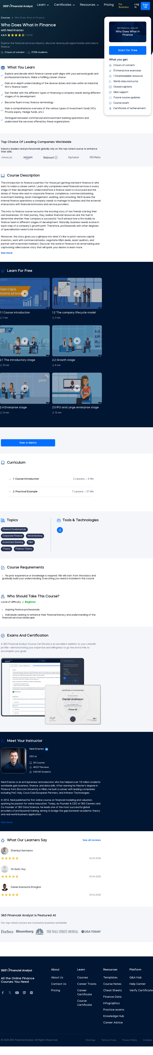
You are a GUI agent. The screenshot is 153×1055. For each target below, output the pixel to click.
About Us (58, 986)
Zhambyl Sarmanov (24, 859)
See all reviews (91, 849)
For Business (109, 6)
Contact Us (59, 992)
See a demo (17, 442)
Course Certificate (84, 1011)
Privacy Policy (127, 1049)
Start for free (126, 50)
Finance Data (112, 1005)
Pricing (95, 6)
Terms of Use (105, 1049)
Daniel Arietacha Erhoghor (28, 895)
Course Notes (112, 992)
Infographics (111, 1012)
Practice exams (113, 1018)
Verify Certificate (135, 1001)
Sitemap (87, 1049)
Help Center (136, 992)
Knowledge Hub (113, 1024)
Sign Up (144, 6)
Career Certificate (84, 1001)
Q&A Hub (134, 986)
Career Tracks (86, 992)
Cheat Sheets (112, 999)
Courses (7, 18)
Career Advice (112, 1031)
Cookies (145, 1049)
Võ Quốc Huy (20, 878)
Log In (131, 6)
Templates (110, 986)
